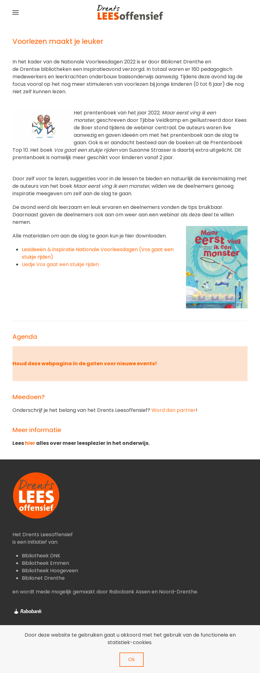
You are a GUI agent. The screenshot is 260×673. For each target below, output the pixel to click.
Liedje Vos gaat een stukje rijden (60, 264)
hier (30, 443)
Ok (131, 659)
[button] (15, 12)
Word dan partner (173, 410)
